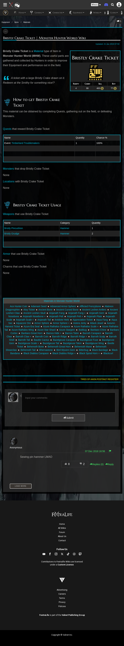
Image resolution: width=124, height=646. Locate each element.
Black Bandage (100, 350)
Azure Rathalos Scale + (86, 326)
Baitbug (83, 329)
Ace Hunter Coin (18, 306)
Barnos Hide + (53, 333)
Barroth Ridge (59, 336)
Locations (9, 181)
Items (16, 22)
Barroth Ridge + (78, 336)
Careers (62, 594)
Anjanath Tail (44, 319)
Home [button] (19, 13)
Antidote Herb (62, 319)
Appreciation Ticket (83, 319)
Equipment (6, 22)
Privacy (62, 602)
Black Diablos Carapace (36, 353)
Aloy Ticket (29, 309)
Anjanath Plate (94, 316)
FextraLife (44, 615)
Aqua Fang (102, 319)
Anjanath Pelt (56, 316)
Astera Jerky (79, 323)
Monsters (8, 168)
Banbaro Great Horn (32, 333)
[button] (96, 5)
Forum (62, 532)
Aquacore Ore (23, 323)
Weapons (8, 214)
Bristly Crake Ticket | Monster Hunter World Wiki (44, 38)
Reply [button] (109, 464)
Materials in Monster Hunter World (61, 301)
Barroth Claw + (23, 336)
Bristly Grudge (11, 233)
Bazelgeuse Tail (51, 343)
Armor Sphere (41, 323)
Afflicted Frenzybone (90, 306)
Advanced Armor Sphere (63, 306)
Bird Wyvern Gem (66, 350)
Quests (7, 128)
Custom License (66, 565)
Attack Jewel (96, 323)
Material (38, 51)
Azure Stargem (67, 329)
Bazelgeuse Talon (72, 343)
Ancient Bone (45, 309)
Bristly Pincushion (13, 228)
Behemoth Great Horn (59, 346)
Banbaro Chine (98, 329)
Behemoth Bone (35, 346)
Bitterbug (83, 350)
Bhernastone (46, 350)
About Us (62, 536)
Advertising (62, 590)
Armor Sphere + (61, 323)
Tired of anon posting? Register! (100, 379)
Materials (26, 22)
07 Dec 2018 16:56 (95, 451)
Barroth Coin (41, 336)
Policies (62, 606)
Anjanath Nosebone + (34, 316)
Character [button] (55, 13)
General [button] (36, 13)
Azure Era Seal (31, 326)
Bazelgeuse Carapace (64, 340)
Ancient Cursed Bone (67, 309)
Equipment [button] (75, 13)
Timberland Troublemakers (26, 143)
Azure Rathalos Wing (23, 329)
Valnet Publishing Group (73, 615)
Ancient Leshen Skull (34, 313)
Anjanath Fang (56, 313)
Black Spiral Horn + (89, 353)
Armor (6, 253)
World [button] (94, 13)
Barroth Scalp (98, 336)
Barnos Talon (72, 333)
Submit (68, 417)
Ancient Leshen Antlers (94, 309)
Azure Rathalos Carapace (56, 326)
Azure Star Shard (46, 329)
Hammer (64, 228)
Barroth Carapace (92, 333)
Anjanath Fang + (76, 313)
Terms (62, 598)
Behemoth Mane (83, 346)
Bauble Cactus (41, 340)
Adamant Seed (39, 306)
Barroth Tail (24, 340)
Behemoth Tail (28, 350)
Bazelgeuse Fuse (89, 340)
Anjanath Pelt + (75, 316)
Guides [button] (111, 13)
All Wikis (62, 528)
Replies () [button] (97, 464)
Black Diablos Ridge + (64, 353)
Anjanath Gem (96, 313)
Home (62, 524)
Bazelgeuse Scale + (28, 343)
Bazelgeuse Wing (94, 343)
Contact (62, 540)
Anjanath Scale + (25, 319)
